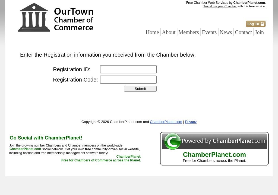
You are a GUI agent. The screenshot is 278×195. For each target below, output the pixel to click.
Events (209, 32)
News (226, 32)
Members (188, 32)
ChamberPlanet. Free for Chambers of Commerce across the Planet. (101, 158)
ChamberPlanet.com (249, 3)
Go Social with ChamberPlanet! (46, 138)
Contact (243, 32)
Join (259, 32)
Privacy (191, 122)
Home (152, 32)
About (168, 32)
